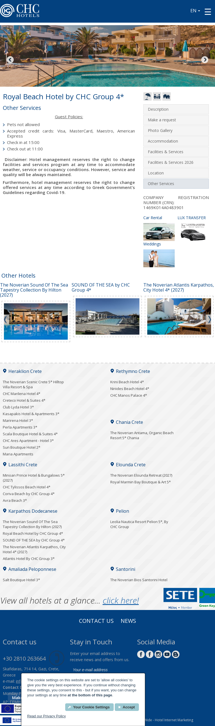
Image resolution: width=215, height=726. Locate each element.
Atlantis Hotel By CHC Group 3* (29, 558)
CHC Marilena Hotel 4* (21, 393)
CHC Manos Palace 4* (128, 395)
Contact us (96, 621)
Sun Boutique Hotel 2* (21, 447)
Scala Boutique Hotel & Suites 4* (30, 433)
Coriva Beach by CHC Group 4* (29, 493)
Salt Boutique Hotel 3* (21, 579)
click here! (121, 600)
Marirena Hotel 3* (18, 420)
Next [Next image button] (204, 60)
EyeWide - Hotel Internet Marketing (166, 720)
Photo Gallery (160, 130)
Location (156, 173)
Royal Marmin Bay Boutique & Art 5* (140, 481)
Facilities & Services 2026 (170, 162)
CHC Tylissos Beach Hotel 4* (26, 486)
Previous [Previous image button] (10, 60)
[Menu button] (208, 11)
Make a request (162, 119)
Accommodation (163, 141)
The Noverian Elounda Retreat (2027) (141, 475)
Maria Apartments (18, 454)
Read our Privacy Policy (46, 716)
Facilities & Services (165, 151)
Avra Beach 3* (15, 500)
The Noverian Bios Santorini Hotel (138, 579)
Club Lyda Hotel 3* (18, 407)
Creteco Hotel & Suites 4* (24, 400)
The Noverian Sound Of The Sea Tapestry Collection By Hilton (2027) (32, 524)
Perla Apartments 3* (20, 427)
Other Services (161, 183)
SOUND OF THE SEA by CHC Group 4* (34, 540)
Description (158, 109)
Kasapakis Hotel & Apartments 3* (31, 413)
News (128, 621)
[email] (101, 670)
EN (195, 11)
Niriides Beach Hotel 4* (129, 388)
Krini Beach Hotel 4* (127, 381)
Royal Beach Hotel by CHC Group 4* (33, 533)
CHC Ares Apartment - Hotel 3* (28, 440)
